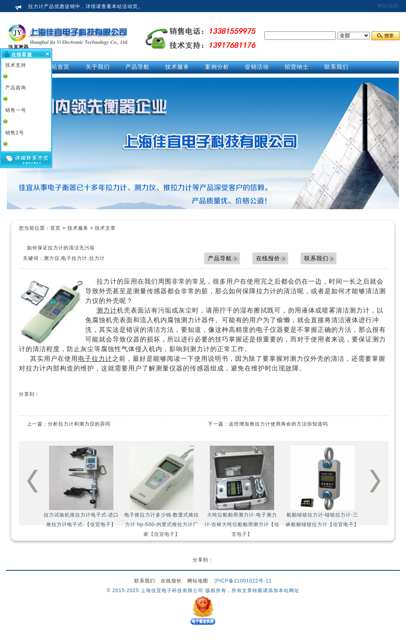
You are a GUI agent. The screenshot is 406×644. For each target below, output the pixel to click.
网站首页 (57, 67)
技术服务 (78, 228)
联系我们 (316, 258)
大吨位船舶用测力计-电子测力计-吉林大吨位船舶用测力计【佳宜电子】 (242, 491)
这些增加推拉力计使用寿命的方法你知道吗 (278, 424)
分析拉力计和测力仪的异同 (79, 424)
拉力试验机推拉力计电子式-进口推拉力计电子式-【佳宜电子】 (81, 486)
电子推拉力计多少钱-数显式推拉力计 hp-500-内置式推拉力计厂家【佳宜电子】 (161, 491)
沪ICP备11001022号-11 (243, 581)
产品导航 (220, 258)
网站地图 (387, 6)
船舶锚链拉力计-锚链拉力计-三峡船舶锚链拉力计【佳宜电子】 (322, 486)
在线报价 (268, 258)
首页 (55, 228)
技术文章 (105, 228)
